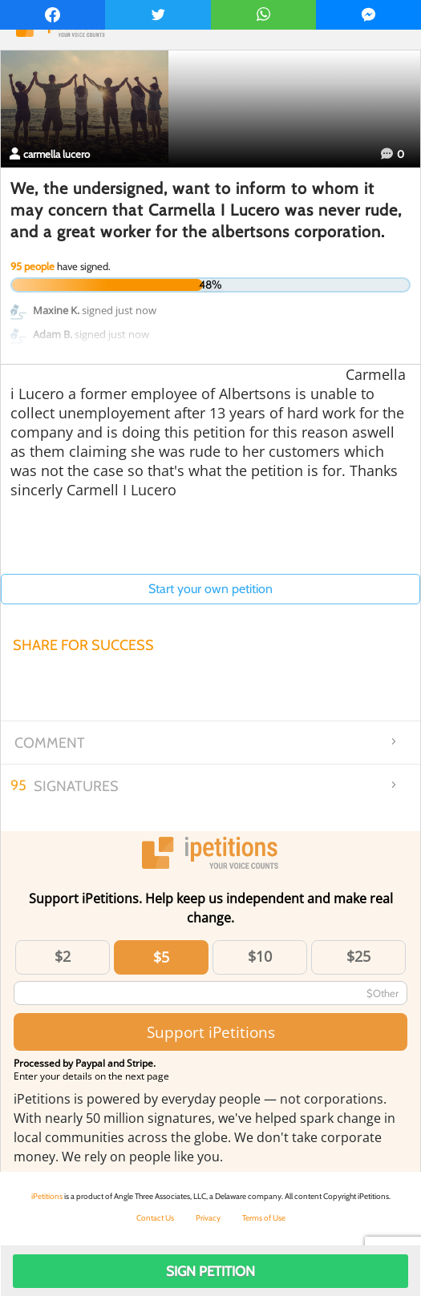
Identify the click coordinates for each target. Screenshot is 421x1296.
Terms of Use (263, 1218)
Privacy (208, 1218)
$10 (260, 956)
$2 (63, 956)
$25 (358, 956)
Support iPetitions (211, 1032)
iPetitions (47, 1196)
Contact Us (155, 1218)
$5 (161, 957)
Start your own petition (210, 588)
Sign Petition (210, 1271)
